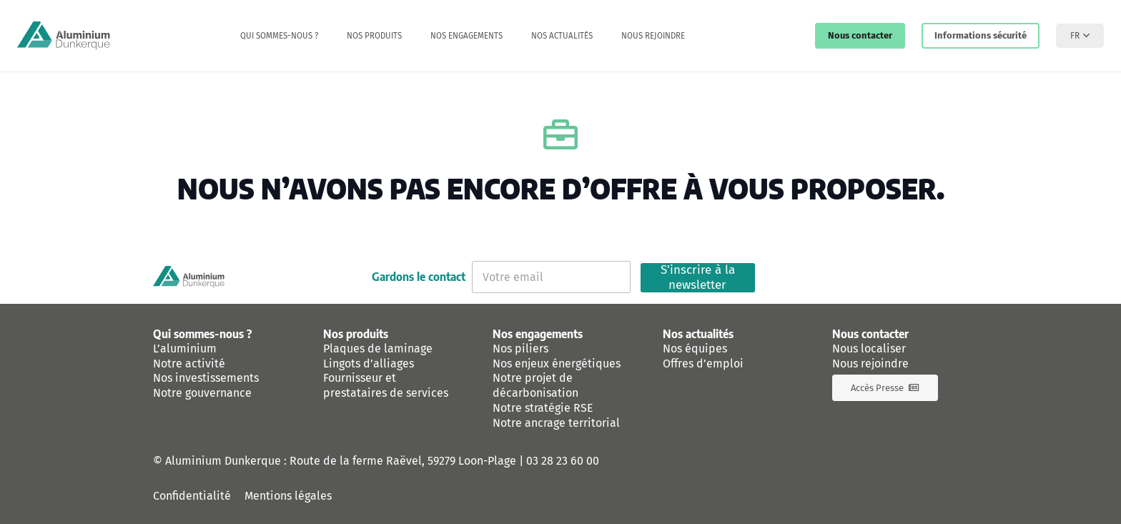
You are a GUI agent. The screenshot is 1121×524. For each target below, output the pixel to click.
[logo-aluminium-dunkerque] (63, 35)
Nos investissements (206, 378)
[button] (1080, 35)
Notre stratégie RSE (543, 408)
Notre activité (189, 363)
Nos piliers (520, 348)
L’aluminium (185, 348)
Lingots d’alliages (368, 363)
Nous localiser (869, 348)
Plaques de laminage (378, 348)
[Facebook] (884, 277)
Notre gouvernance (202, 393)
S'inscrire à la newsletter (698, 277)
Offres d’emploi (703, 363)
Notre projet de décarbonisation (535, 385)
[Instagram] (958, 277)
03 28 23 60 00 (562, 461)
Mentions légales (288, 496)
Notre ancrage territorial (556, 423)
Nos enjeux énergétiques (557, 363)
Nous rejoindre (870, 363)
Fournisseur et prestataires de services (385, 385)
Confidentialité (192, 496)
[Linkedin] (921, 277)
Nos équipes (695, 348)
